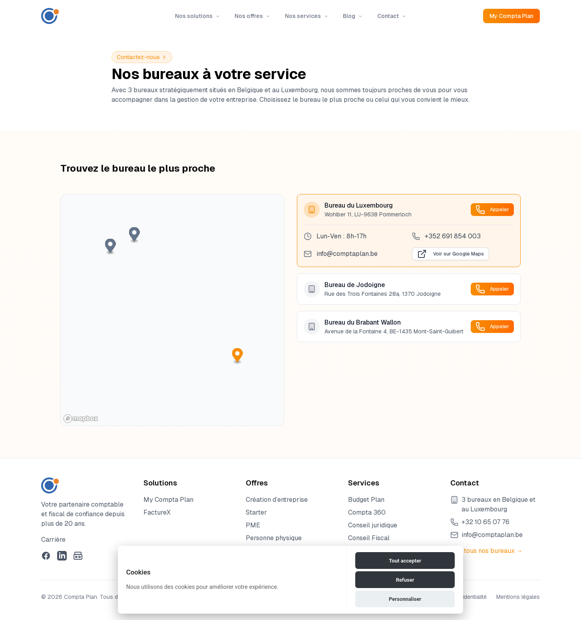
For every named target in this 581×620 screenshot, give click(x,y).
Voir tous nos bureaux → (486, 551)
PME (253, 525)
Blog (353, 16)
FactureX (157, 512)
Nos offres (253, 16)
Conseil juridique (372, 525)
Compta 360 (367, 512)
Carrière (53, 539)
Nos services (306, 16)
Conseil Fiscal (369, 538)
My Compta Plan (511, 16)
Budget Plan (366, 499)
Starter (256, 512)
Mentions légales (518, 596)
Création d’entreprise (277, 499)
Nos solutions (197, 16)
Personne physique (274, 538)
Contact (391, 16)
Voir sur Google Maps (450, 254)
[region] (172, 310)
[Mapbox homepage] (80, 418)
